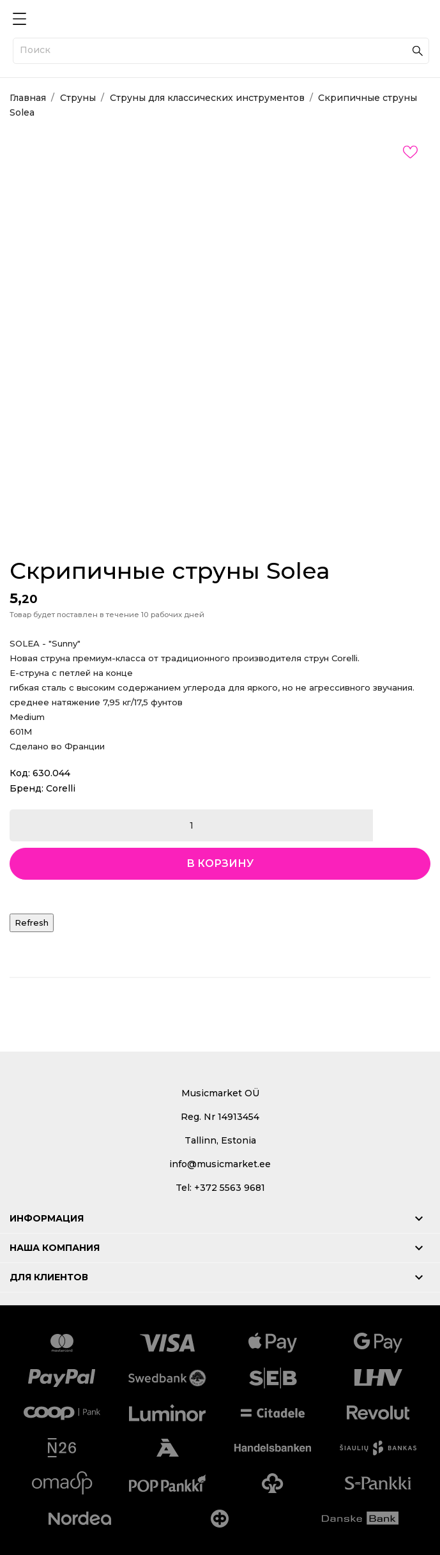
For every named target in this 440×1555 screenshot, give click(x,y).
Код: (20, 773)
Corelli (60, 788)
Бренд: (26, 788)
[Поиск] (221, 51)
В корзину (220, 863)
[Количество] (191, 825)
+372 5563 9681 (229, 1187)
